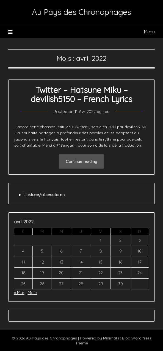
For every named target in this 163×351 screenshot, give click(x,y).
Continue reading (81, 161)
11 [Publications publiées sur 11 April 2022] (23, 262)
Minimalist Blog (116, 338)
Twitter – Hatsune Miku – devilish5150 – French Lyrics (81, 94)
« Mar (19, 292)
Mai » (32, 292)
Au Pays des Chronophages (81, 12)
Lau (106, 111)
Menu (149, 31)
